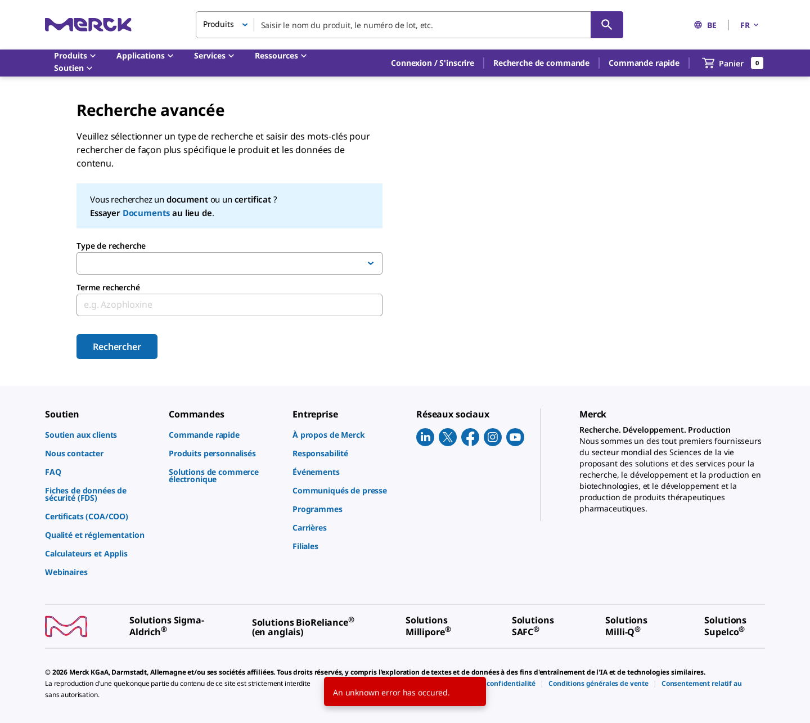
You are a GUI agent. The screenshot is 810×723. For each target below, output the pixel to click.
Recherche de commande (541, 62)
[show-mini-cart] (733, 63)
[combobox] (409, 24)
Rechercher (117, 346)
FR (750, 25)
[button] (432, 63)
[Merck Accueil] (88, 24)
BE (705, 25)
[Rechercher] (607, 24)
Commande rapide (644, 62)
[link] (101, 434)
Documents (146, 212)
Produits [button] (218, 24)
